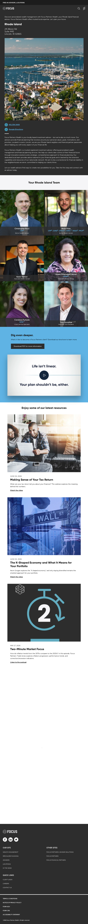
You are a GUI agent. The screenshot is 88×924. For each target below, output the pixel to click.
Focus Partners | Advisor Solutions (59, 852)
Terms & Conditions (10, 898)
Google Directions (16, 129)
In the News (7, 868)
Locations (7, 864)
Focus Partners (52, 856)
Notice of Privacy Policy (12, 902)
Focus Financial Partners (56, 860)
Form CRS (6, 910)
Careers (6, 883)
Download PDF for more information (28, 346)
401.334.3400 (14, 125)
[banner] (11, 8)
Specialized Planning (10, 856)
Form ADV (6, 906)
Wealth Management (10, 852)
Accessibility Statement (11, 914)
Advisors (6, 860)
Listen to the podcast (18, 662)
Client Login (7, 879)
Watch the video (16, 490)
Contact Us (7, 887)
